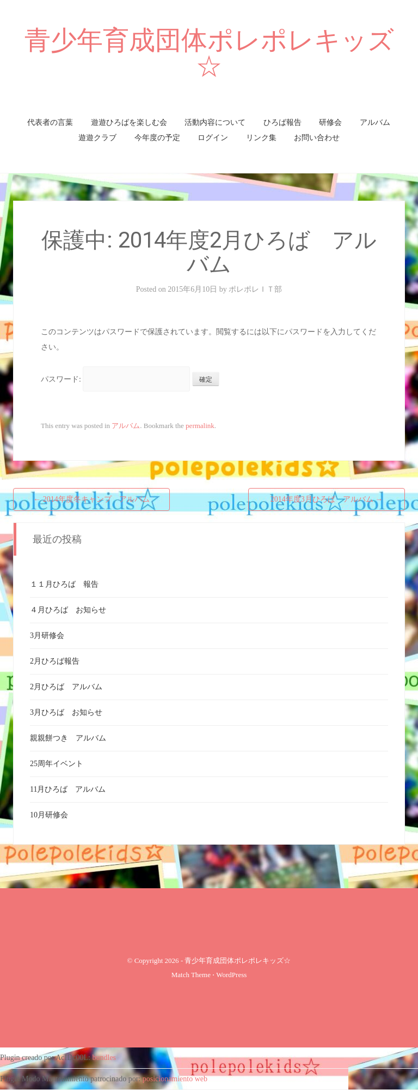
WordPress (231, 975)
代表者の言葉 (50, 122)
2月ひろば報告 (54, 661)
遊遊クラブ (97, 138)
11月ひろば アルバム (68, 789)
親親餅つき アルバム (68, 738)
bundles (104, 1057)
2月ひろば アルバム (66, 687)
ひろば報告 (282, 122)
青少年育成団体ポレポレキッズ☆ (209, 53)
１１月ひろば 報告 (64, 584)
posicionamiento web (175, 1079)
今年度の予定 (157, 138)
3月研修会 (47, 635)
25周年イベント (56, 764)
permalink (200, 425)
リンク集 (261, 138)
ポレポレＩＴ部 (255, 289)
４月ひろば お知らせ (68, 610)
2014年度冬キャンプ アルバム (91, 499)
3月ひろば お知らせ (66, 712)
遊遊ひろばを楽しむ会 (129, 122)
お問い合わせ (317, 138)
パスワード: (115, 379)
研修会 (330, 122)
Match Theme (191, 975)
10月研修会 (49, 815)
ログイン (213, 138)
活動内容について (215, 122)
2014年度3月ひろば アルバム (327, 499)
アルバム (375, 122)
